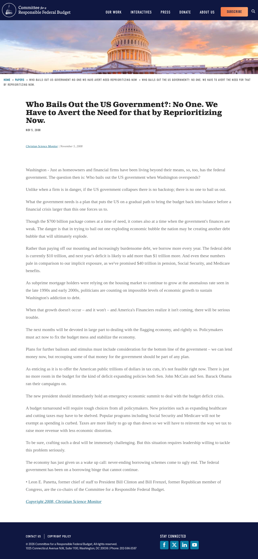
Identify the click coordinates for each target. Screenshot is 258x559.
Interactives (141, 12)
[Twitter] (174, 545)
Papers (19, 80)
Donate (185, 12)
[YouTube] (194, 545)
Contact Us (33, 536)
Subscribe (234, 12)
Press (166, 12)
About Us (207, 12)
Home (7, 80)
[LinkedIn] (184, 545)
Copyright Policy (59, 536)
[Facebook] (164, 545)
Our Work (114, 12)
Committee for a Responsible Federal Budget (36, 10)
